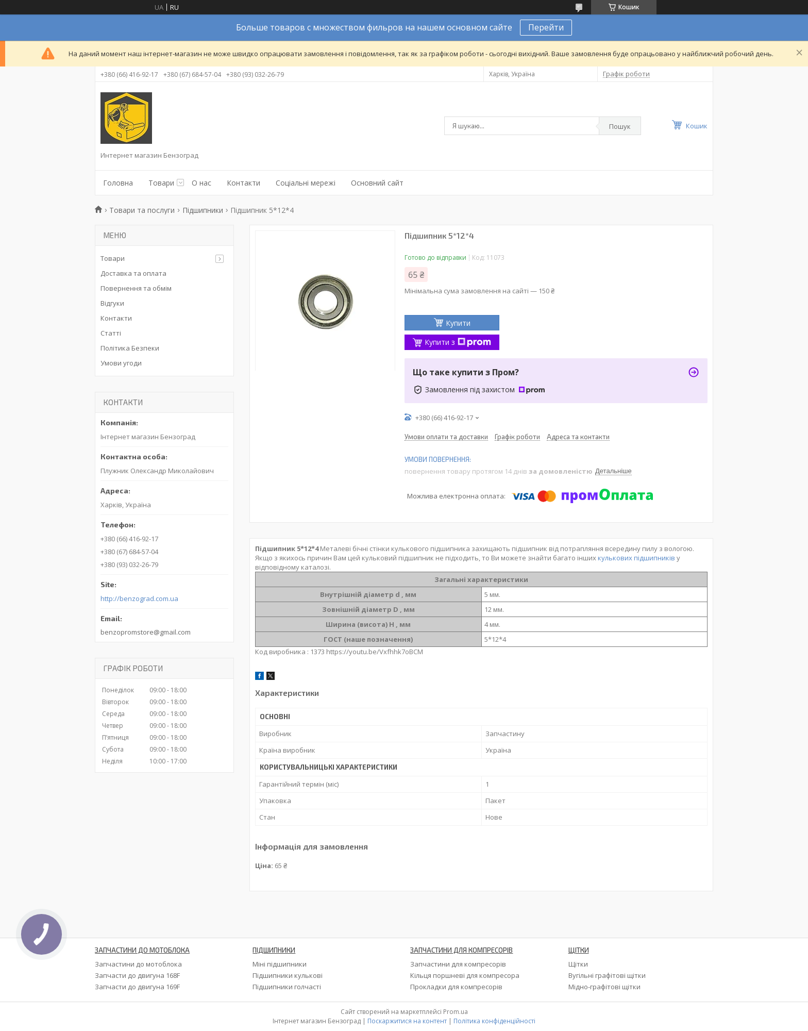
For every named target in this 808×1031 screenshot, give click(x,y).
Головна (118, 183)
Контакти (243, 183)
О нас (201, 183)
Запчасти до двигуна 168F (137, 975)
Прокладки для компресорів (456, 986)
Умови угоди (121, 363)
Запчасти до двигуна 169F (137, 986)
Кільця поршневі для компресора (464, 975)
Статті (110, 333)
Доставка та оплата (133, 273)
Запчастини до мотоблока (138, 964)
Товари (161, 183)
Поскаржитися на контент (407, 1021)
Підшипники (202, 210)
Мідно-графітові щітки (604, 986)
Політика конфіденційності (494, 1021)
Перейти (546, 27)
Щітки (578, 964)
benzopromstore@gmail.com (145, 632)
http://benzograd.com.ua (139, 598)
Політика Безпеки (129, 348)
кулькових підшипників (636, 557)
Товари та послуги (142, 210)
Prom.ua (455, 1011)
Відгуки (112, 303)
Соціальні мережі (305, 183)
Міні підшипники (279, 964)
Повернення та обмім (136, 288)
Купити (458, 323)
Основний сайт (377, 183)
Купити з (458, 342)
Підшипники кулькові (287, 975)
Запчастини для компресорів (458, 964)
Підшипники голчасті (286, 986)
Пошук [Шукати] (620, 126)
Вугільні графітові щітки (607, 975)
